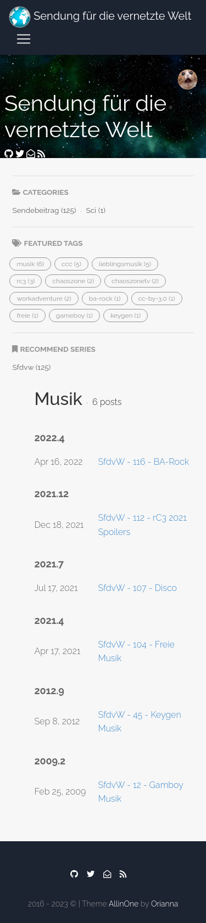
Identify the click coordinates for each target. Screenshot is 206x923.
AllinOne (123, 903)
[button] (30, 264)
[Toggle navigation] (23, 39)
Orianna (164, 903)
